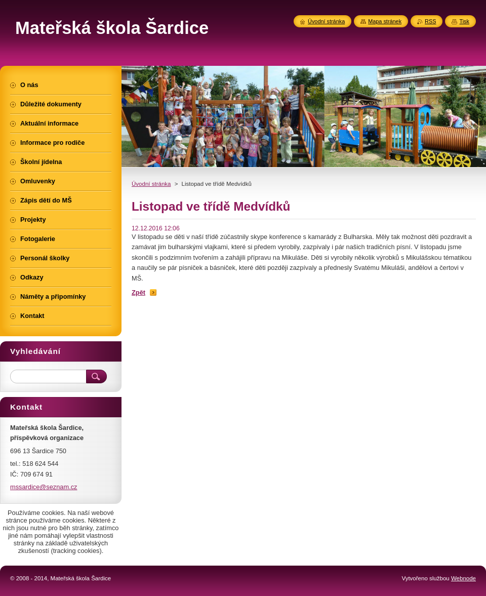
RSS (430, 21)
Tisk (464, 21)
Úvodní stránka (151, 184)
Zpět (138, 292)
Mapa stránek (384, 21)
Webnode (463, 578)
